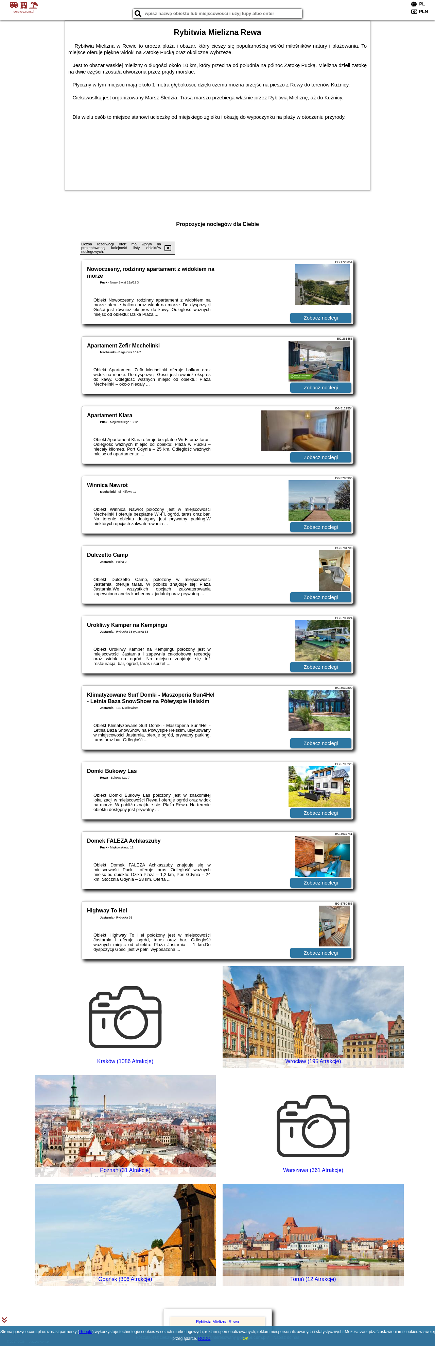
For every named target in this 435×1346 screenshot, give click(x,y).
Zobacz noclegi (321, 318)
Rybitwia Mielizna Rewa (217, 1321)
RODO (204, 1338)
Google (85, 1331)
